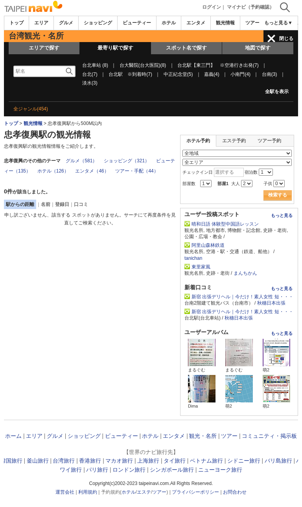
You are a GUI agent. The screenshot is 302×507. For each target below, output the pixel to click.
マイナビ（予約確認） (250, 7)
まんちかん (245, 273)
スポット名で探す (186, 48)
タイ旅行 (175, 460)
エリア (41, 23)
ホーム (13, 436)
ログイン (211, 7)
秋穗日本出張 (271, 303)
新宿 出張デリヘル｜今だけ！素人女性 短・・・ (242, 296)
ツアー (229, 436)
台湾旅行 (64, 460)
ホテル (169, 23)
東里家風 (201, 267)
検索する (277, 195)
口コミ (81, 204)
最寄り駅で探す (115, 48)
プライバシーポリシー (195, 492)
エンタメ (195, 23)
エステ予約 (234, 140)
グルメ (66, 23)
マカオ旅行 (119, 460)
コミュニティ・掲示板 (269, 436)
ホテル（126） (53, 171)
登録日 (62, 204)
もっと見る (282, 215)
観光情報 (225, 23)
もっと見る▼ (278, 23)
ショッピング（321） (126, 160)
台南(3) (269, 74)
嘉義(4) (211, 74)
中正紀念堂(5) (178, 74)
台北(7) (90, 74)
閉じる (286, 38)
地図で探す (258, 48)
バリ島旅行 (278, 460)
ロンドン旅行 (128, 470)
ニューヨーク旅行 (220, 470)
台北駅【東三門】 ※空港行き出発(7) (218, 65)
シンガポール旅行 (172, 470)
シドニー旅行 (243, 460)
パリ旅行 (97, 470)
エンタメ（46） (92, 171)
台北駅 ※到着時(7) (130, 74)
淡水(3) (90, 83)
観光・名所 (203, 436)
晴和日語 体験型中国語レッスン (225, 224)
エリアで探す (44, 48)
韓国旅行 (11, 460)
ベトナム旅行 (206, 460)
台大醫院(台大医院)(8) (143, 65)
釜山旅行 (38, 460)
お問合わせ (235, 492)
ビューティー (137, 23)
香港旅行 (90, 460)
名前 (45, 204)
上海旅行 (148, 460)
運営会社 (64, 492)
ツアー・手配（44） (136, 171)
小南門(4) (240, 74)
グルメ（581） (81, 160)
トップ (16, 23)
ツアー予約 (269, 140)
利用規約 (87, 492)
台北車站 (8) (95, 65)
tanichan (193, 258)
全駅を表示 (277, 91)
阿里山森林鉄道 (210, 245)
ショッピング (98, 23)
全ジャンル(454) (30, 109)
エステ (144, 492)
